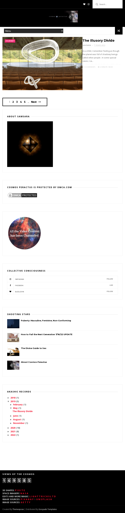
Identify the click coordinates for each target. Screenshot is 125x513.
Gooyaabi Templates (48, 509)
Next (33, 102)
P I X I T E (20, 490)
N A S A (24, 493)
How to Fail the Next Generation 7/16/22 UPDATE (46, 334)
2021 (13, 431)
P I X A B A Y (27, 499)
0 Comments (88, 67)
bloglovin (60, 291)
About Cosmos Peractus (34, 362)
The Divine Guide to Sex (33, 348)
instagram (60, 279)
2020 (13, 427)
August (17, 419)
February (18, 404)
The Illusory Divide (98, 40)
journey (9, 41)
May (15, 408)
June (16, 415)
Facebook (60, 285)
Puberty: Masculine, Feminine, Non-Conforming (46, 320)
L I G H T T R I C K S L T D (43, 496)
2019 (13, 401)
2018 (13, 397)
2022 (13, 434)
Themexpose (18, 509)
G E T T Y (25, 502)
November (19, 423)
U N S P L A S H (44, 499)
